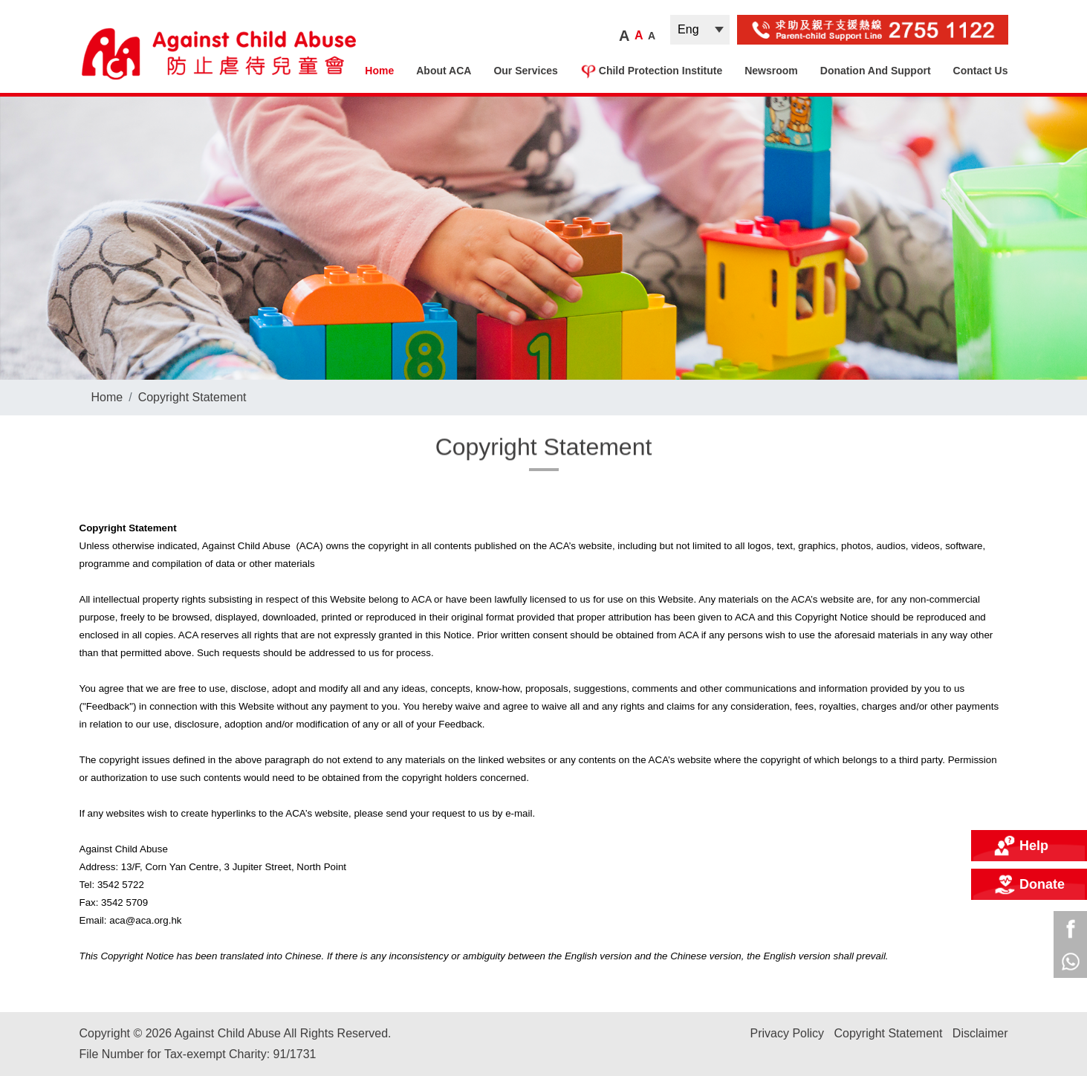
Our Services (525, 71)
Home (379, 71)
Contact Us (980, 71)
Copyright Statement (192, 397)
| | (700, 30)
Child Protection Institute (651, 71)
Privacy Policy (787, 1033)
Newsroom (771, 71)
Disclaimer (980, 1033)
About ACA (443, 71)
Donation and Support (875, 71)
